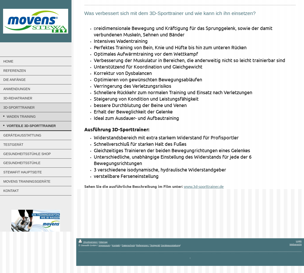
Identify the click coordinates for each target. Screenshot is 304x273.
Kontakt (116, 245)
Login (299, 241)
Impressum (104, 245)
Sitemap (103, 242)
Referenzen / (142, 245)
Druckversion (88, 242)
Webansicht (296, 244)
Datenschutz (128, 245)
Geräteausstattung (170, 245)
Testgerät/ (155, 245)
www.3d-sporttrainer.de (204, 186)
